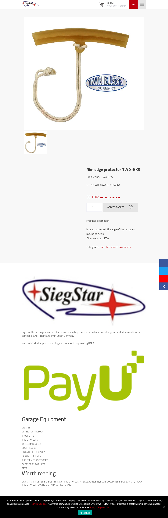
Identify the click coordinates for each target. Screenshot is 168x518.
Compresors (29, 448)
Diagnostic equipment (34, 452)
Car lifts (27, 481)
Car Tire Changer (68, 481)
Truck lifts (28, 435)
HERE (91, 343)
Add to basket (120, 207)
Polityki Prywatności (100, 507)
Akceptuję (85, 513)
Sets (24, 468)
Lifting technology (32, 431)
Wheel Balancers (31, 444)
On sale (26, 427)
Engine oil (43, 484)
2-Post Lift (52, 481)
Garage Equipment (32, 456)
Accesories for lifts (33, 464)
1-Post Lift (39, 481)
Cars (102, 247)
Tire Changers (30, 439)
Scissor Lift (127, 481)
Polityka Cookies (38, 504)
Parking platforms (60, 484)
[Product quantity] (94, 207)
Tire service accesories (118, 247)
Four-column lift (110, 481)
